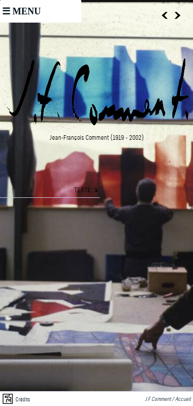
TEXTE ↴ (86, 190)
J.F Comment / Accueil (169, 399)
